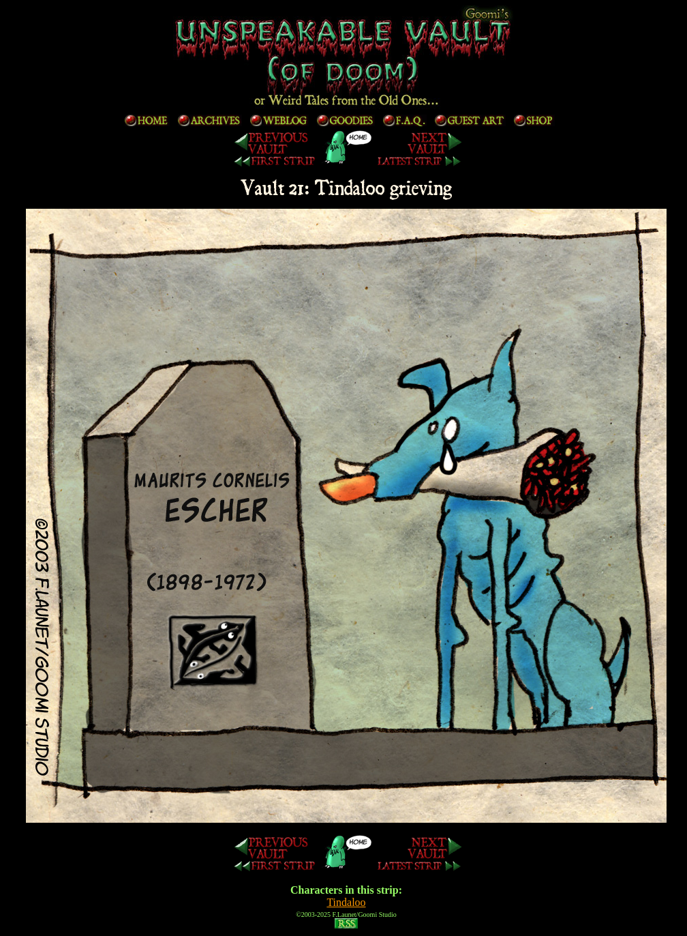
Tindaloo (345, 902)
